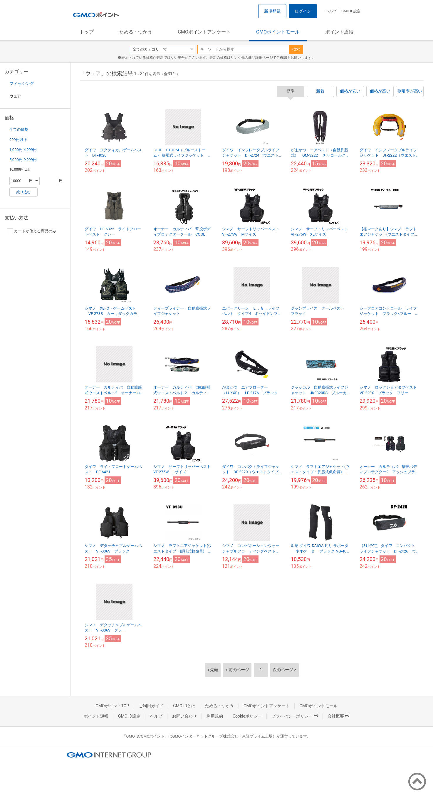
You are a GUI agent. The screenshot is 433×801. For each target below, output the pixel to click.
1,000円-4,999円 (23, 149)
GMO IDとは (184, 705)
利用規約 (215, 716)
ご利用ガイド (151, 705)
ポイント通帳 (339, 32)
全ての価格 (18, 129)
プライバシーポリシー (294, 716)
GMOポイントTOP (112, 705)
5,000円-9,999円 (23, 159)
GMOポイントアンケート (204, 32)
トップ (87, 32)
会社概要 (338, 716)
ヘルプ (331, 11)
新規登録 (272, 11)
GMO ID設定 (350, 11)
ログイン (303, 11)
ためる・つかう (135, 32)
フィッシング (21, 83)
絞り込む (23, 192)
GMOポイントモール (278, 32)
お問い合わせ (184, 716)
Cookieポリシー (247, 716)
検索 (296, 49)
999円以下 (18, 139)
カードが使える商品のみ (31, 231)
